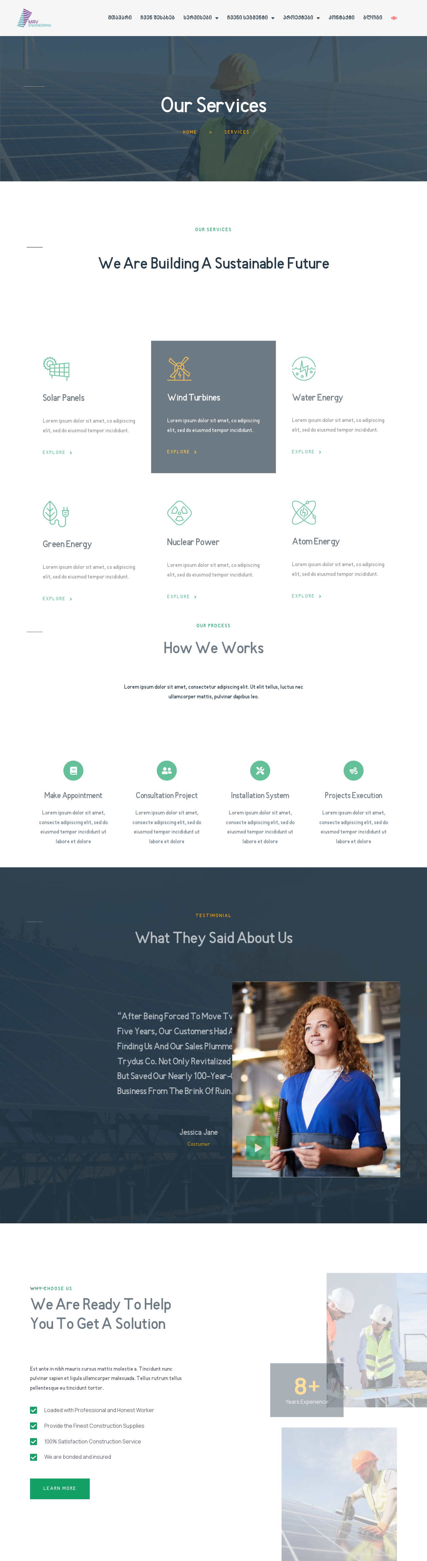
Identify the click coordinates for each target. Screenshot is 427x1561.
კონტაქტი (342, 18)
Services (237, 132)
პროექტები (301, 18)
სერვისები (201, 18)
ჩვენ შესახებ (157, 18)
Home (190, 132)
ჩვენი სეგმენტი (251, 18)
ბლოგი (372, 18)
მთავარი (120, 18)
